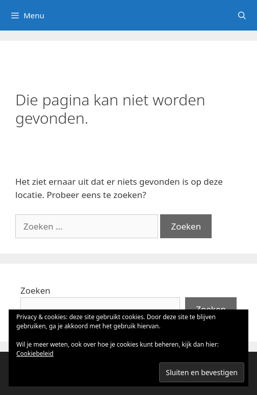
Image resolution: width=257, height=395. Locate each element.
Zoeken (35, 290)
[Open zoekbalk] (242, 15)
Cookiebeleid (35, 353)
